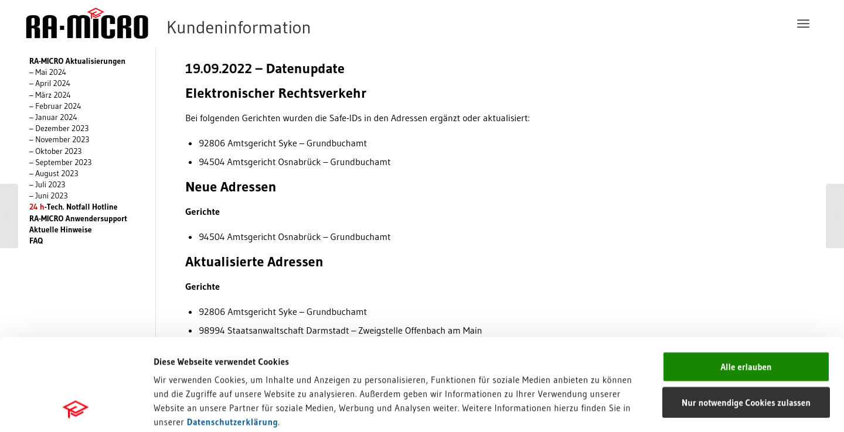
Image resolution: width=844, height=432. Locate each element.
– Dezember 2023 (59, 128)
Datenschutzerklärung (232, 335)
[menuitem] (803, 23)
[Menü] (803, 23)
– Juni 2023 (48, 196)
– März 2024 (50, 95)
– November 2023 (59, 140)
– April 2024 (49, 83)
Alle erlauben (745, 280)
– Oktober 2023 (55, 151)
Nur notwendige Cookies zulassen (746, 316)
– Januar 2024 (53, 117)
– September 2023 (60, 162)
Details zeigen (605, 408)
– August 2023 (54, 174)
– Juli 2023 (47, 185)
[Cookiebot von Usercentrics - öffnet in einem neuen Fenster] (76, 409)
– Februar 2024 (55, 106)
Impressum (176, 349)
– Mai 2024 (47, 72)
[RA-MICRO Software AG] (216, 23)
